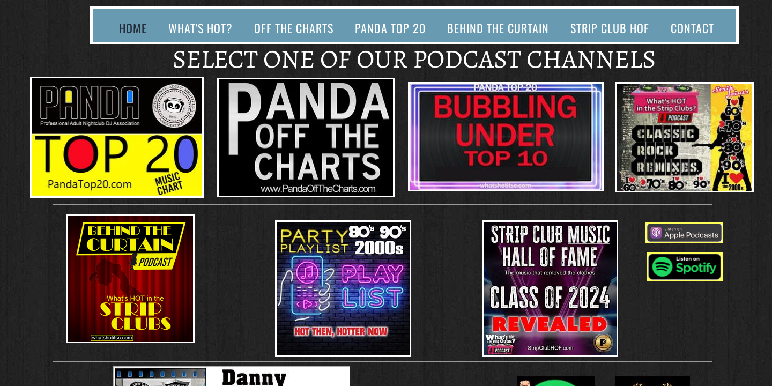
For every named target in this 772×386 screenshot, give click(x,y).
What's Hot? (200, 27)
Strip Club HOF (609, 27)
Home (133, 27)
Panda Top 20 (390, 27)
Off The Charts (293, 27)
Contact (692, 27)
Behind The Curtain (498, 27)
